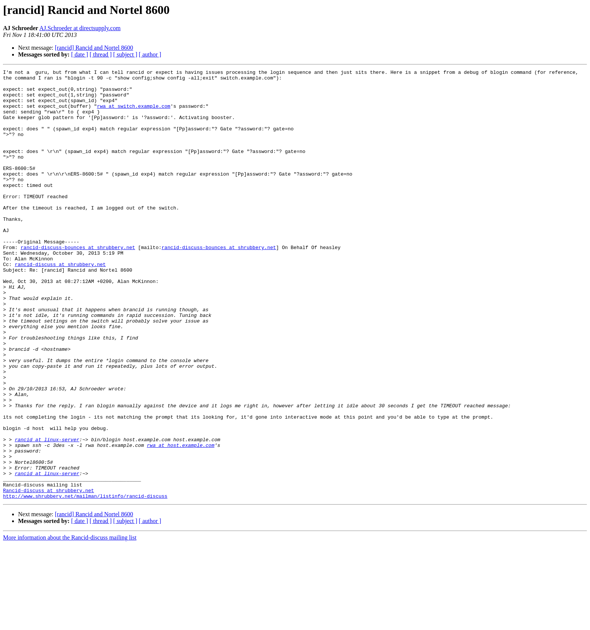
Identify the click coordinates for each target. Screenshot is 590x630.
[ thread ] (101, 54)
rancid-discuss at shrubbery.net (60, 303)
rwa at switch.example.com (133, 113)
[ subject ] (125, 54)
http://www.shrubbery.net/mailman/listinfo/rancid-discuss (85, 581)
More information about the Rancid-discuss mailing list (70, 623)
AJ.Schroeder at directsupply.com (80, 28)
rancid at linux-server (47, 514)
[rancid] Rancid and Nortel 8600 (94, 47)
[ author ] (150, 54)
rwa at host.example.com (180, 520)
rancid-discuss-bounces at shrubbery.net (78, 283)
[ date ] (79, 54)
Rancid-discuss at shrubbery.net (48, 575)
